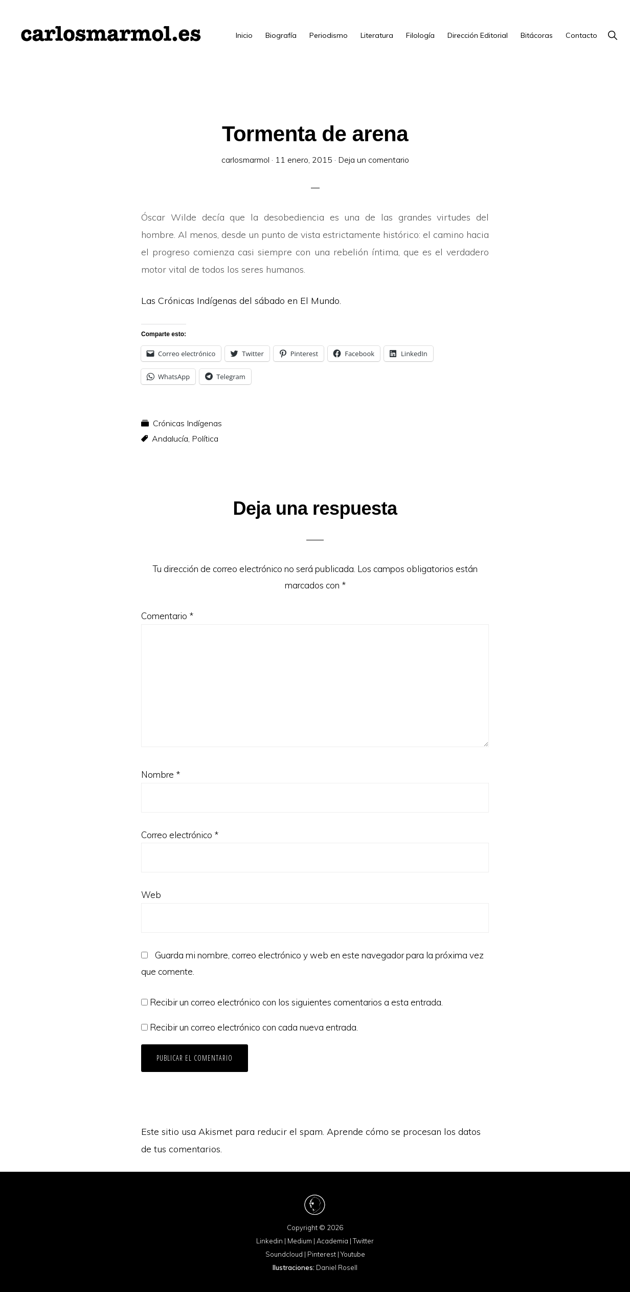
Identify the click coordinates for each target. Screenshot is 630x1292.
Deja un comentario (373, 160)
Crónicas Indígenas (187, 423)
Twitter (363, 1241)
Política (205, 438)
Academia (332, 1241)
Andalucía (170, 438)
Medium (299, 1241)
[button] (612, 35)
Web (151, 894)
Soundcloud (284, 1254)
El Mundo (320, 300)
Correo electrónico (179, 834)
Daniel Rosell (336, 1267)
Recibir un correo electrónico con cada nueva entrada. (254, 1027)
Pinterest (321, 1254)
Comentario (167, 615)
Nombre (160, 774)
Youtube (353, 1254)
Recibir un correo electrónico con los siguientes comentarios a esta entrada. (296, 1002)
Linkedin (269, 1241)
